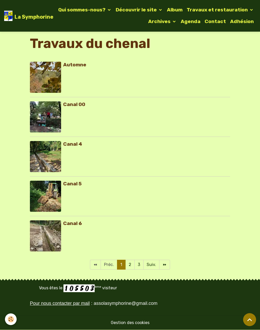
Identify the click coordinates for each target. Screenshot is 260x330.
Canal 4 (72, 144)
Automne (74, 65)
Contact (215, 21)
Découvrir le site (137, 10)
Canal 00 (74, 104)
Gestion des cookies (130, 322)
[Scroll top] (249, 319)
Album (175, 10)
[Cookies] (11, 319)
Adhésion (242, 21)
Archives (160, 21)
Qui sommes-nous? (82, 10)
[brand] (24, 16)
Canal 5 (72, 184)
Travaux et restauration (218, 10)
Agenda (190, 21)
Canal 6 (72, 223)
